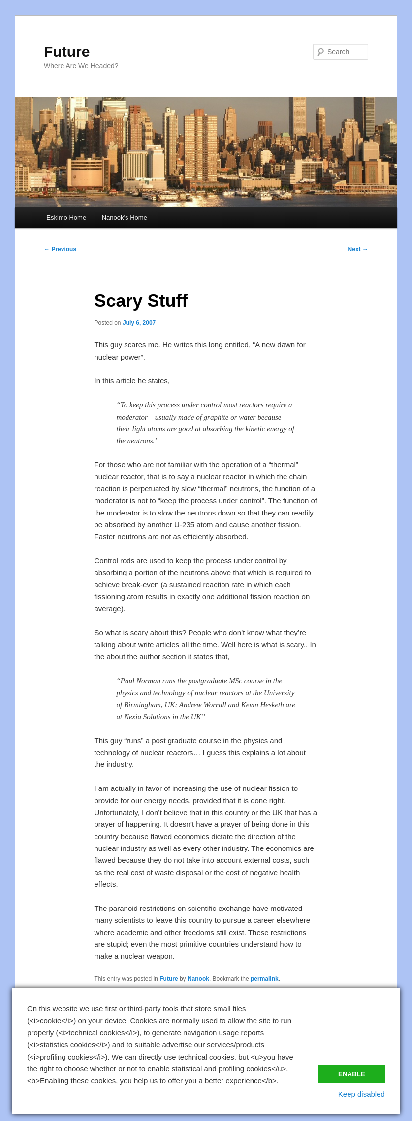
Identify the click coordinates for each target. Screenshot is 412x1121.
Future (67, 51)
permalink (265, 978)
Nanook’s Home (124, 217)
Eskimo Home (66, 217)
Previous (60, 249)
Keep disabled (361, 1094)
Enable (351, 1074)
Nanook (198, 978)
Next (358, 249)
